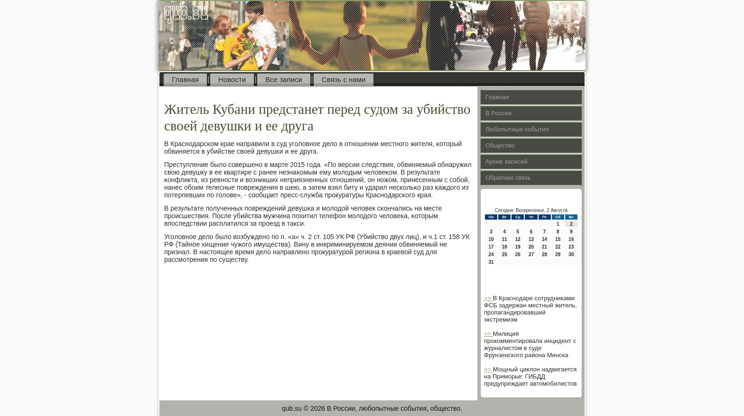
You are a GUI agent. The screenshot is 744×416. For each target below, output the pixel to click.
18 (504, 247)
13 (531, 239)
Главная (185, 79)
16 (571, 239)
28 (544, 254)
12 (518, 239)
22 (557, 247)
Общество (500, 145)
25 (504, 254)
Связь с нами (344, 79)
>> (488, 298)
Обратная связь (508, 177)
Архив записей (506, 161)
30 (571, 254)
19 (518, 247)
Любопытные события (517, 129)
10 (491, 239)
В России (498, 113)
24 (491, 254)
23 (571, 247)
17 (491, 247)
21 (544, 247)
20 (531, 247)
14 (544, 239)
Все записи (283, 79)
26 (518, 254)
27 (531, 254)
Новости (232, 79)
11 (504, 239)
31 (491, 262)
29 (557, 254)
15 (557, 239)
